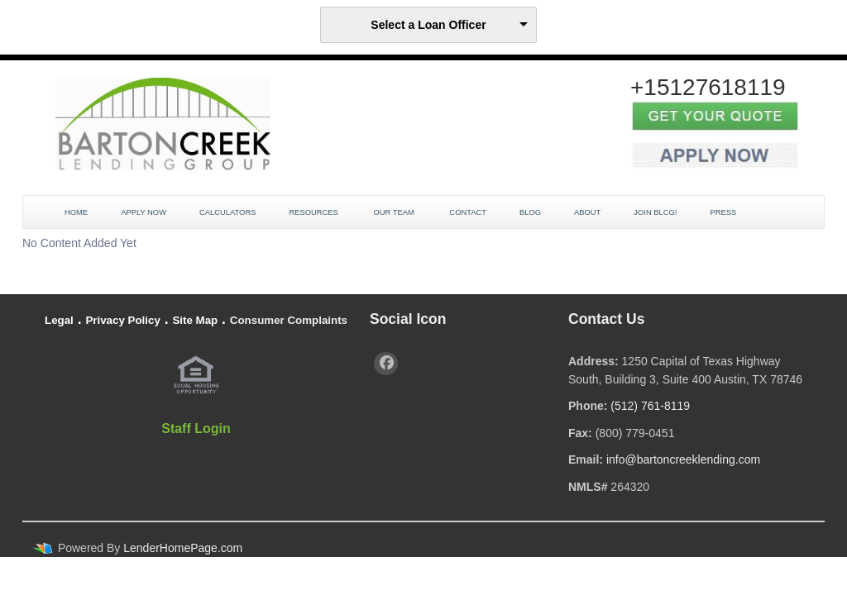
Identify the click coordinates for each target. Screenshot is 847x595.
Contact (467, 212)
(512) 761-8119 (650, 405)
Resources (314, 212)
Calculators (227, 212)
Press (724, 212)
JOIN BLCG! (655, 212)
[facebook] (386, 363)
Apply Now (143, 212)
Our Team (394, 212)
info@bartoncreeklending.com (683, 459)
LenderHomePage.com (182, 548)
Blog (530, 212)
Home (76, 212)
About (587, 212)
